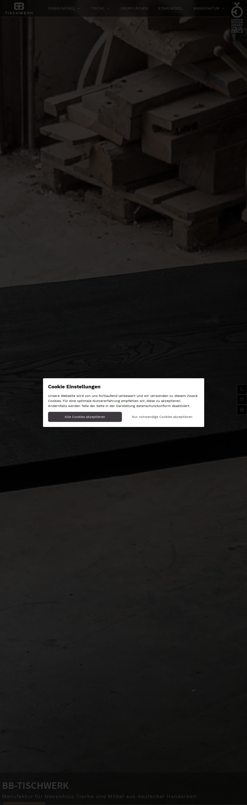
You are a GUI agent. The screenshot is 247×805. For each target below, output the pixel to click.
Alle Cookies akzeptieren (85, 417)
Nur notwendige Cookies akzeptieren (162, 417)
